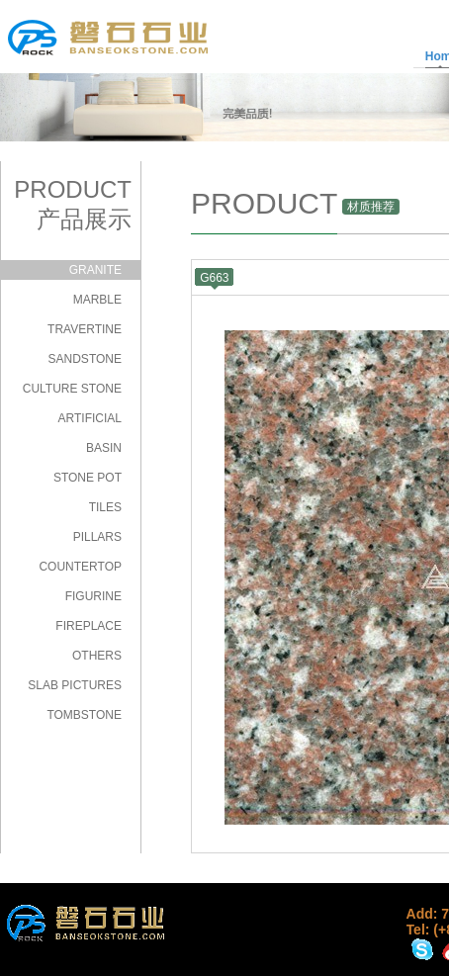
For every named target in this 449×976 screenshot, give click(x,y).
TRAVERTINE (84, 329)
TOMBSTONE (84, 715)
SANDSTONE (85, 359)
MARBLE (97, 300)
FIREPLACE (88, 626)
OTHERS (97, 656)
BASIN (104, 448)
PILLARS (97, 537)
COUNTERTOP (80, 567)
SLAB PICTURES (75, 685)
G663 (214, 278)
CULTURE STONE (72, 389)
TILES (105, 507)
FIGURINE (93, 596)
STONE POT (87, 478)
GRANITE (95, 270)
